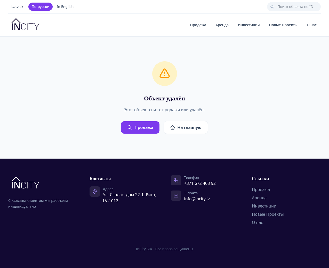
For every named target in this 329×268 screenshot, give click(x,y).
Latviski (17, 6)
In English (65, 6)
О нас (312, 24)
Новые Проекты (283, 24)
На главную (185, 127)
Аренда (222, 24)
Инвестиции (249, 24)
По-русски (40, 6)
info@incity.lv (197, 199)
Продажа (198, 24)
